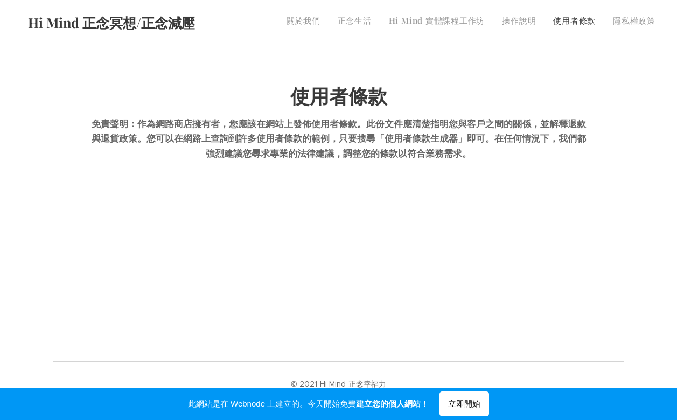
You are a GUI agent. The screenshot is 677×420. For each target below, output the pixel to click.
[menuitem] (572, 22)
